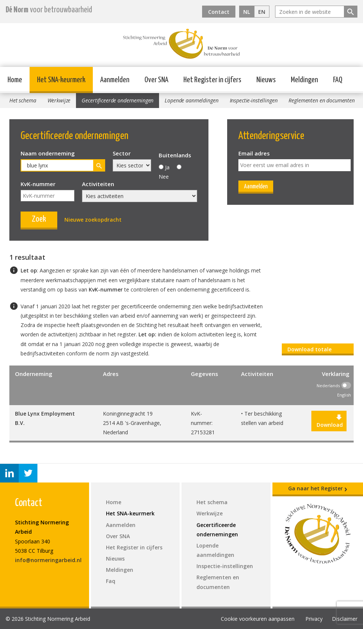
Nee (164, 176)
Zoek (39, 219)
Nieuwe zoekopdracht (93, 219)
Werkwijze (59, 100)
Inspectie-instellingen (254, 100)
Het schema (22, 100)
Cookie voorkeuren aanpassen (258, 618)
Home (14, 80)
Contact (218, 11)
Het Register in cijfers (212, 80)
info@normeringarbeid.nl (48, 560)
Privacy (314, 618)
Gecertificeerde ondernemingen (117, 100)
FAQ (337, 80)
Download (329, 421)
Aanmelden (114, 80)
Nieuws (266, 80)
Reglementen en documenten (322, 100)
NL (246, 11)
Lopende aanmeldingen (191, 100)
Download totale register (309, 350)
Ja (167, 167)
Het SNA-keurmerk (61, 80)
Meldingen (304, 80)
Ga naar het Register (317, 488)
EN (261, 11)
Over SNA (156, 80)
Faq (110, 581)
